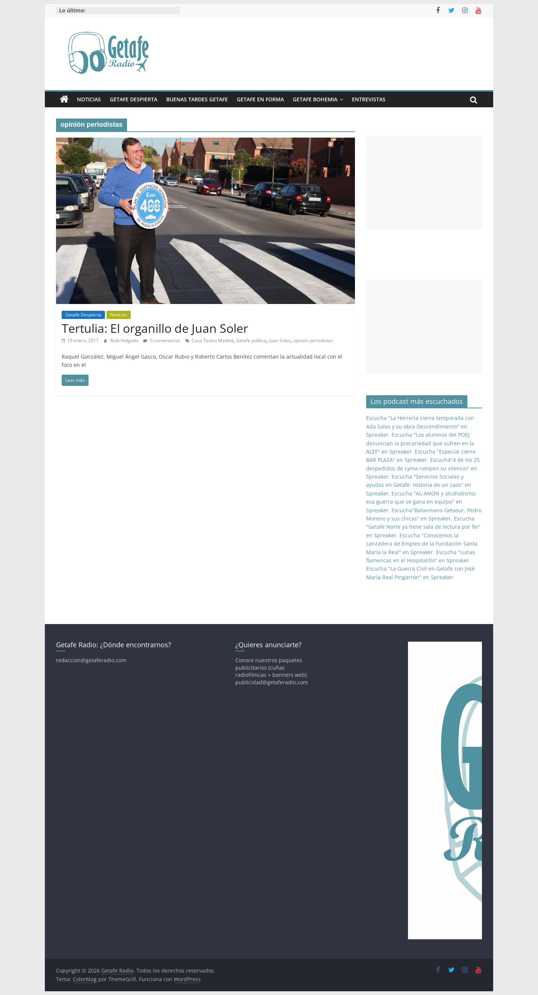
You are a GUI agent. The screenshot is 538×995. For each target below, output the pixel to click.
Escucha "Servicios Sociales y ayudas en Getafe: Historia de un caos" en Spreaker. (418, 485)
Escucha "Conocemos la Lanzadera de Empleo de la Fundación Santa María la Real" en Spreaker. (421, 544)
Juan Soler (279, 340)
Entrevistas (369, 99)
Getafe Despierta (133, 99)
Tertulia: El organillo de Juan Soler (155, 328)
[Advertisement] (424, 182)
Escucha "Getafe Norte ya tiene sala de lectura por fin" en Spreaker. (423, 527)
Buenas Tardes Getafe (197, 99)
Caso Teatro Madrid (212, 340)
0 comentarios (161, 340)
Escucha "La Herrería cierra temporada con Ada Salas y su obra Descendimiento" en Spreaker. (420, 426)
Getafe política (251, 340)
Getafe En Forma (260, 99)
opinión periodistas (313, 340)
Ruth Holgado (124, 340)
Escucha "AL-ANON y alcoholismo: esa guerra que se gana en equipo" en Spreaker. (421, 502)
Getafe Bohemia (315, 99)
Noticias (89, 99)
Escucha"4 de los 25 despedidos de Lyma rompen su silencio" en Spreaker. (423, 468)
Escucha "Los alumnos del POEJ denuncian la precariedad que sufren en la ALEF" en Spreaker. (420, 443)
